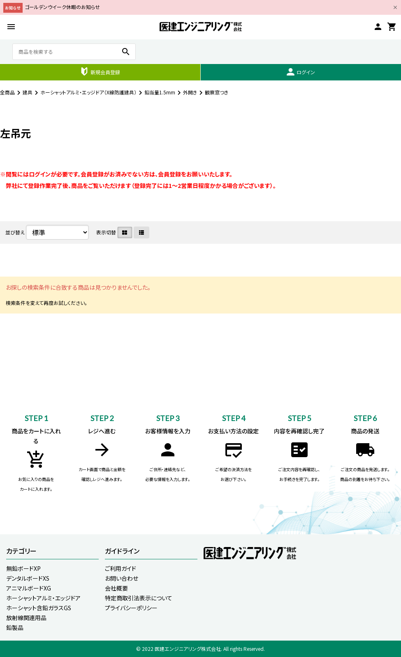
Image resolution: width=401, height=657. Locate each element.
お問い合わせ (121, 578)
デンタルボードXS (27, 578)
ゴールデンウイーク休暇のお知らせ (62, 6)
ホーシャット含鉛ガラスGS (38, 608)
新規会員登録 (100, 71)
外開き (190, 92)
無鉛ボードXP (23, 568)
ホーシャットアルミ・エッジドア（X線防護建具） (88, 92)
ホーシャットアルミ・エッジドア (43, 598)
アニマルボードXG (28, 588)
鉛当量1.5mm (159, 92)
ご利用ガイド (120, 568)
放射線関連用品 (26, 618)
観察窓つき (217, 92)
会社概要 (116, 588)
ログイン (301, 72)
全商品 (7, 92)
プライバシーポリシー (131, 608)
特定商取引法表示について (138, 598)
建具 (27, 92)
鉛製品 (14, 627)
